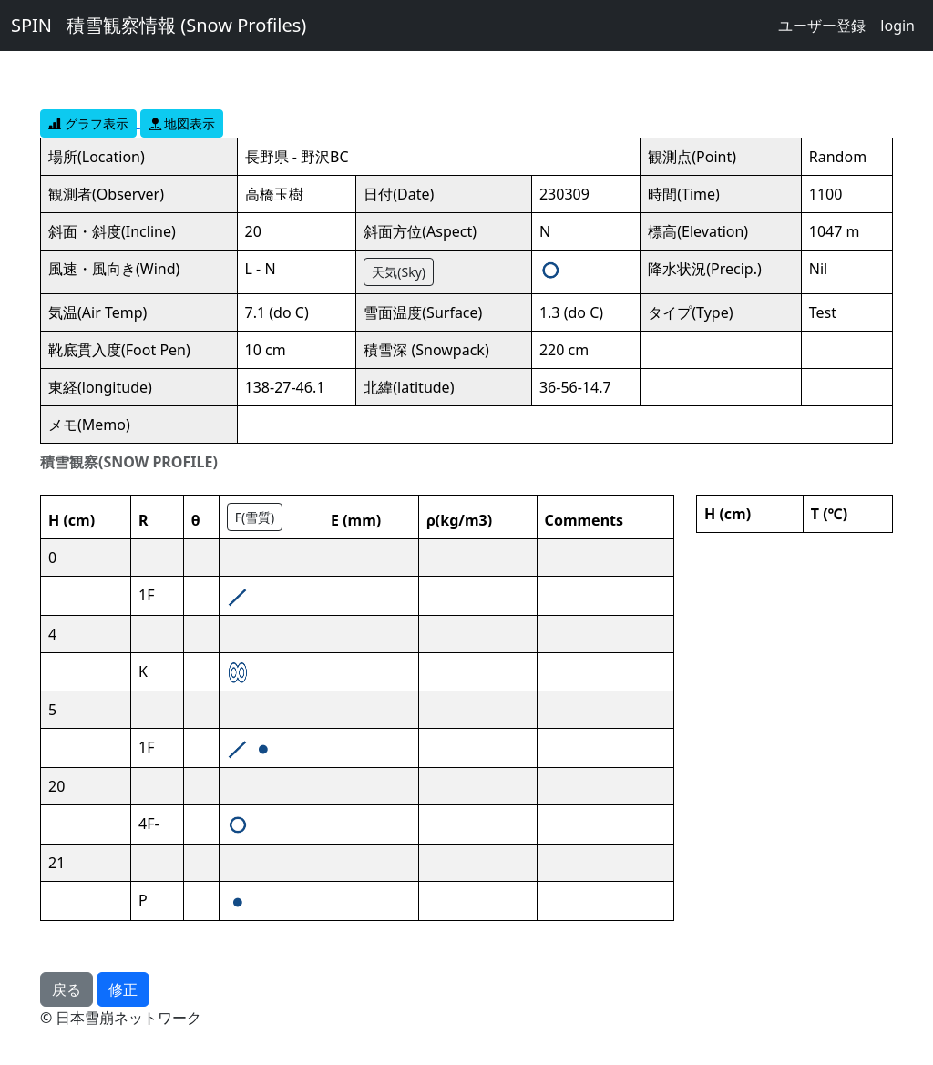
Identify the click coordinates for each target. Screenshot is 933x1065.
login (897, 25)
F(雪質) (255, 517)
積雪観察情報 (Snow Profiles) (186, 25)
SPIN (31, 25)
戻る (66, 989)
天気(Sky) (398, 272)
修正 (123, 989)
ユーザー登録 (822, 25)
